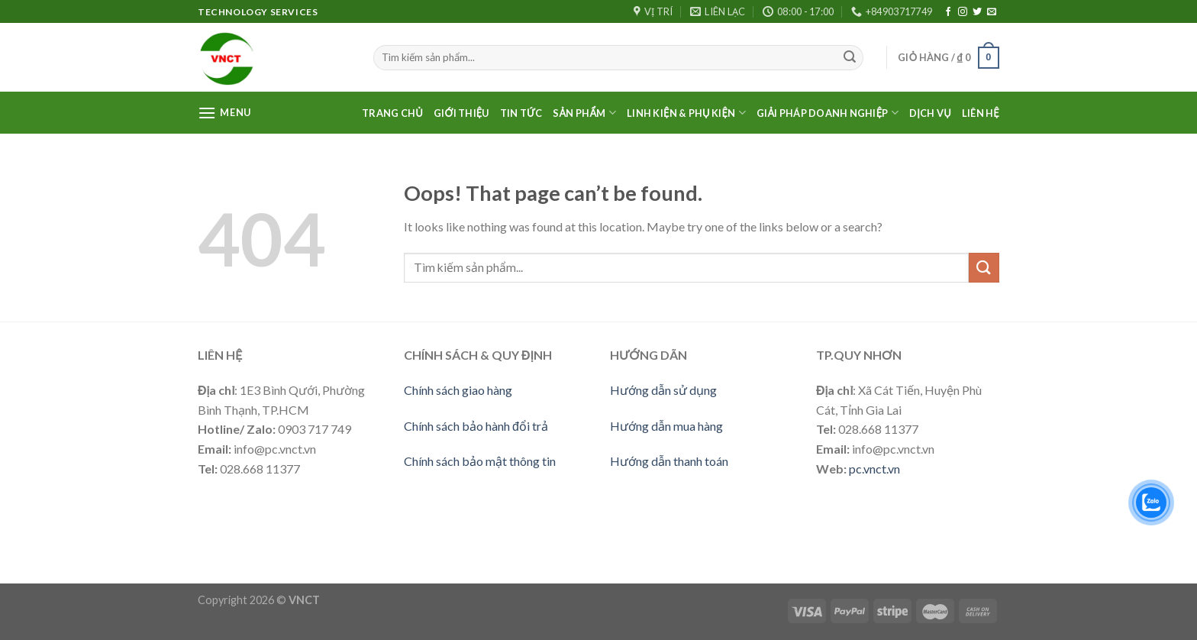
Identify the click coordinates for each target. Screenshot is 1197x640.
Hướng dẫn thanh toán (669, 461)
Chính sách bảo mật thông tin (480, 461)
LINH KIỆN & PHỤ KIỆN (686, 112)
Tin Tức (521, 113)
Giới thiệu (461, 113)
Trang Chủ (392, 113)
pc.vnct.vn (874, 468)
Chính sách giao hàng (458, 390)
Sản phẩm (584, 112)
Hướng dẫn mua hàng (666, 426)
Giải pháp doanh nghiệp (828, 112)
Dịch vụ (930, 113)
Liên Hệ (980, 113)
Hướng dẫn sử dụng (663, 390)
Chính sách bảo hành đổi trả (476, 426)
